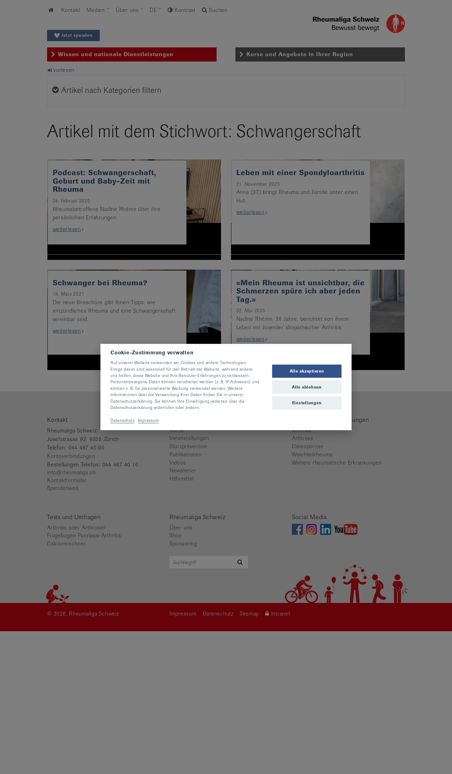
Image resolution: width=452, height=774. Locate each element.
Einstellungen (307, 402)
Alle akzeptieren (307, 371)
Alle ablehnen (307, 387)
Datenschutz (122, 420)
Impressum (148, 420)
